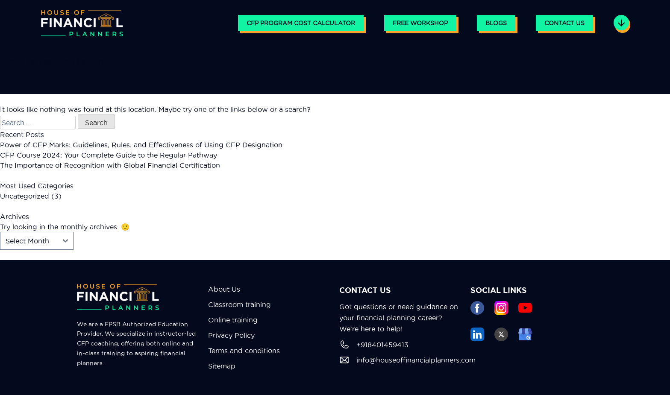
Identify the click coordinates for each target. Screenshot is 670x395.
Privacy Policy (231, 335)
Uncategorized (24, 196)
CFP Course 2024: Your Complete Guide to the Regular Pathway (108, 155)
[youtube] (525, 308)
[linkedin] (477, 334)
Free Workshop (420, 23)
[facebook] (477, 308)
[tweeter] (501, 334)
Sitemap (221, 366)
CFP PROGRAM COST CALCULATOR (301, 23)
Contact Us (564, 23)
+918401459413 (373, 344)
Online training (233, 320)
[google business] (525, 334)
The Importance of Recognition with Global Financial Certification (110, 165)
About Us (224, 289)
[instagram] (501, 308)
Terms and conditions (244, 350)
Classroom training (239, 304)
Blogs (496, 23)
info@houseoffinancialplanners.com (400, 360)
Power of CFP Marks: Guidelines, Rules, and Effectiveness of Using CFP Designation (141, 145)
